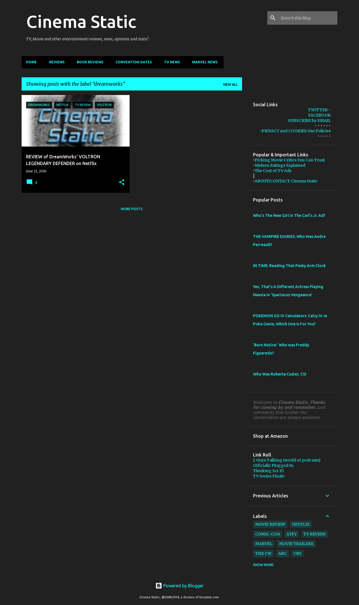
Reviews (57, 62)
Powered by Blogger (179, 585)
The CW (263, 553)
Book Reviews (90, 62)
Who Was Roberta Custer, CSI (279, 374)
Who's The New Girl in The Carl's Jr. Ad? (289, 215)
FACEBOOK (319, 115)
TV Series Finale (268, 476)
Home (31, 62)
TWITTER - (319, 109)
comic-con (267, 534)
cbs (297, 553)
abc (282, 553)
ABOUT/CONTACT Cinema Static (286, 181)
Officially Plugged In (273, 465)
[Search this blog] (308, 18)
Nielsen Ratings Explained (280, 165)
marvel (263, 543)
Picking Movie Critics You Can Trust (290, 160)
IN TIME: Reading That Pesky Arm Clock (289, 265)
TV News (172, 62)
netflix (301, 524)
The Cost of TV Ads (273, 170)
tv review (314, 534)
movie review (270, 524)
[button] (121, 182)
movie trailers (296, 543)
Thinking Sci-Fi (268, 470)
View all (230, 84)
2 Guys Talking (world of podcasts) (287, 460)
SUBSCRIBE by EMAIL (309, 120)
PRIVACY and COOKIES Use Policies (296, 130)
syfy (292, 534)
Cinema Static (81, 21)
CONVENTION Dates (134, 62)
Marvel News (204, 62)
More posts (132, 209)
